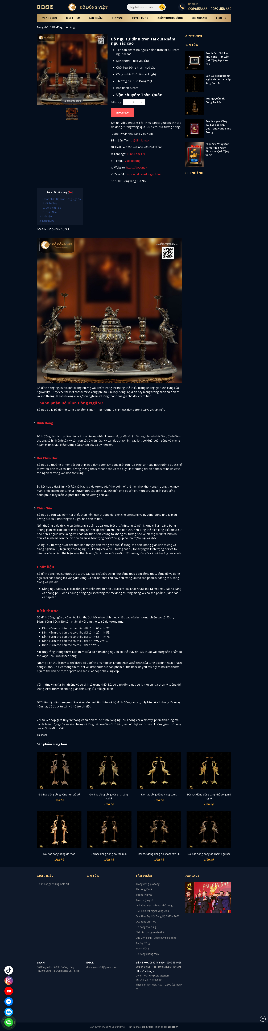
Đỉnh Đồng (51, 203)
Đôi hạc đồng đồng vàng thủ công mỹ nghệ (209, 796)
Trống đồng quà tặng (147, 884)
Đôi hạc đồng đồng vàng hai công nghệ (109, 796)
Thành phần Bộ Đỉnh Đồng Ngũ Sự (61, 199)
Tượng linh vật (144, 894)
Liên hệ (221, 18)
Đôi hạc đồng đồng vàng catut (159, 794)
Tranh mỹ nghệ (144, 900)
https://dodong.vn (137, 167)
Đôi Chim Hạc (53, 207)
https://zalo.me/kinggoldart (144, 174)
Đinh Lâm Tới (136, 154)
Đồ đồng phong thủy (147, 953)
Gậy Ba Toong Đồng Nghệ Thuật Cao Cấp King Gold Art (218, 79)
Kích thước (48, 220)
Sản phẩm (96, 18)
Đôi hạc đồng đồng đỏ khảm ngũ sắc (208, 854)
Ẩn (70, 192)
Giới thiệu (73, 18)
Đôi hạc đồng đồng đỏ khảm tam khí (159, 854)
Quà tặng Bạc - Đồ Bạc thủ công (154, 905)
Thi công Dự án (144, 889)
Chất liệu (47, 216)
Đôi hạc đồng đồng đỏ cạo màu (109, 854)
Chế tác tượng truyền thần (150, 932)
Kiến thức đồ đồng (170, 18)
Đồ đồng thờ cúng (63, 27)
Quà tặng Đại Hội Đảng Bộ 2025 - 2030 (157, 916)
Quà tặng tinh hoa (146, 921)
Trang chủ (49, 18)
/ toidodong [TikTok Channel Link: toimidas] (133, 161)
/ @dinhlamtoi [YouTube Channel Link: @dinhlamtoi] (139, 140)
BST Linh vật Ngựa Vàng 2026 (153, 910)
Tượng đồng (143, 943)
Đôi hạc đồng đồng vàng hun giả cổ (59, 794)
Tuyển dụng (139, 18)
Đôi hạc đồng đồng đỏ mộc (59, 854)
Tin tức (117, 18)
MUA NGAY (123, 112)
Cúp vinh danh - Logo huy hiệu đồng (156, 937)
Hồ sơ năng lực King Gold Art (53, 884)
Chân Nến (51, 212)
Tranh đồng (142, 948)
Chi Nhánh (199, 18)
